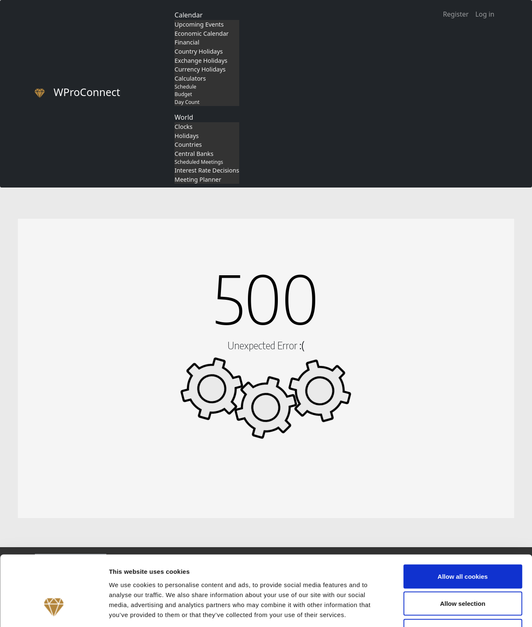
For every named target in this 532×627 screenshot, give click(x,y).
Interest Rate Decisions (206, 170)
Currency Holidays (200, 69)
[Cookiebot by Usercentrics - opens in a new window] (53, 611)
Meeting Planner (197, 179)
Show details (436, 610)
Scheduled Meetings (198, 161)
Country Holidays (198, 51)
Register (455, 14)
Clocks (183, 127)
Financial (186, 42)
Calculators (190, 78)
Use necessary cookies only (462, 572)
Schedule (185, 86)
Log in (484, 14)
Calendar (188, 15)
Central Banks (193, 154)
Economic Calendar (201, 33)
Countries (188, 144)
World (183, 117)
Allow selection (462, 545)
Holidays (186, 136)
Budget (183, 94)
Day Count (186, 102)
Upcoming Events (198, 24)
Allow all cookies (463, 517)
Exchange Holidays (200, 60)
